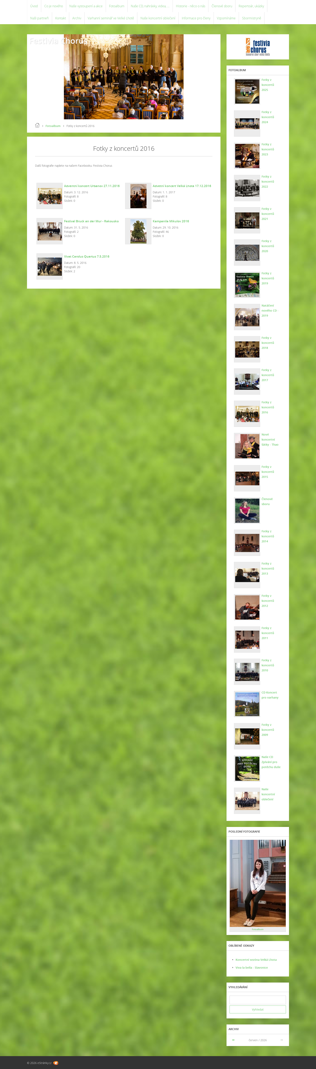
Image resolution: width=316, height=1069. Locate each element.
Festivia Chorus (58, 40)
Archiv (76, 18)
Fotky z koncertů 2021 (268, 214)
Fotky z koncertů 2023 (268, 149)
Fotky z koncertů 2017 (268, 375)
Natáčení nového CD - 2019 (270, 310)
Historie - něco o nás (190, 6)
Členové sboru (222, 6)
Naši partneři (39, 18)
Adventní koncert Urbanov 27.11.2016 (92, 186)
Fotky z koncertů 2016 (268, 407)
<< (234, 1040)
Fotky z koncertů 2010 (268, 665)
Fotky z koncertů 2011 (268, 633)
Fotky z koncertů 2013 (268, 568)
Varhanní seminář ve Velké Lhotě (111, 18)
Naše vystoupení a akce (86, 6)
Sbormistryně (251, 18)
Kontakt (60, 18)
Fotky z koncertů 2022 (268, 181)
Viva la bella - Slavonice (252, 967)
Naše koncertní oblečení (157, 18)
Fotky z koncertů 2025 (268, 85)
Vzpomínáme (226, 18)
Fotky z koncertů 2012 (268, 601)
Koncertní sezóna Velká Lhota (256, 960)
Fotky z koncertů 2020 (268, 246)
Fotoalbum (116, 6)
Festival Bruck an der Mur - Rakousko (91, 221)
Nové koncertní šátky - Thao (270, 439)
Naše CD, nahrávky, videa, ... (150, 6)
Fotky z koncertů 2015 (268, 472)
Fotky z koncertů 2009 (268, 730)
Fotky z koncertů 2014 (268, 536)
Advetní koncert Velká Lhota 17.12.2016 (182, 186)
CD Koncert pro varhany (270, 694)
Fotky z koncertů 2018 (268, 343)
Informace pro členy (196, 18)
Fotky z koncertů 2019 (268, 278)
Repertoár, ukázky (251, 6)
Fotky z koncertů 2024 (268, 117)
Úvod (34, 6)
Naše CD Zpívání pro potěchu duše (271, 762)
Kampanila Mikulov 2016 (171, 221)
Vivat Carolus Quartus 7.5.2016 (86, 256)
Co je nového (53, 6)
